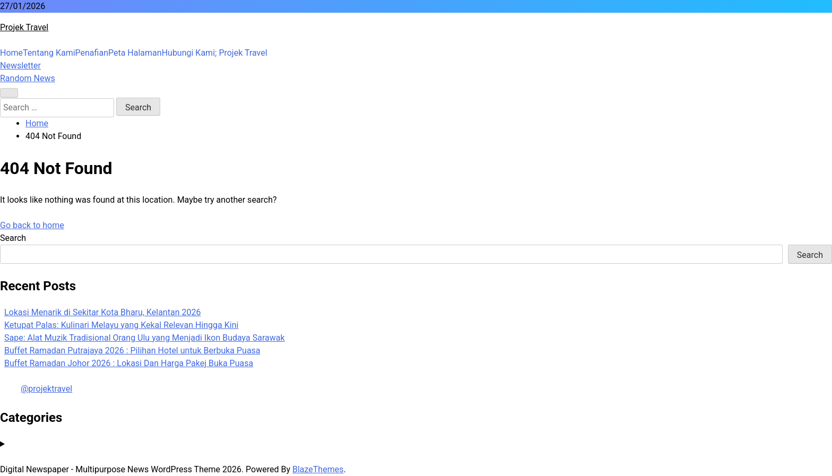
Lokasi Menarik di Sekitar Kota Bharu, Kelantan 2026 (102, 312)
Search (13, 238)
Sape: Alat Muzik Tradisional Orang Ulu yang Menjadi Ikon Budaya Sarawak (144, 338)
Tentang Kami (49, 53)
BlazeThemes (317, 469)
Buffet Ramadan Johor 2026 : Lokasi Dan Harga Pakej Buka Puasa (128, 363)
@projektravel (46, 389)
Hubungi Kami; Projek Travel (214, 53)
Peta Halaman (135, 53)
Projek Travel (24, 27)
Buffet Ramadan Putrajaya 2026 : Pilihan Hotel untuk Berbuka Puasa (132, 350)
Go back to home (32, 225)
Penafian (91, 53)
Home (11, 53)
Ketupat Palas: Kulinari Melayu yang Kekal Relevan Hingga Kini (121, 325)
